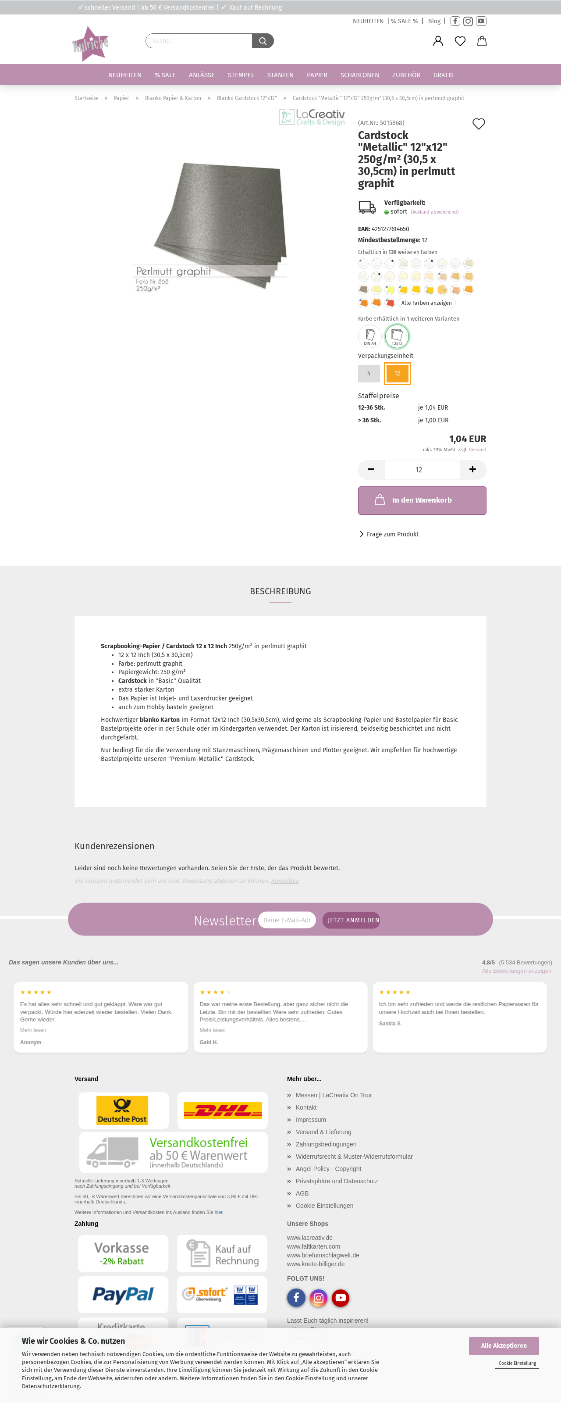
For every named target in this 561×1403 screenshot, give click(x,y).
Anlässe (202, 75)
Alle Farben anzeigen (426, 303)
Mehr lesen (33, 1030)
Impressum (311, 1119)
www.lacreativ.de (310, 1237)
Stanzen (280, 75)
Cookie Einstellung (517, 1363)
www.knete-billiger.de (316, 1263)
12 (397, 373)
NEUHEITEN (368, 21)
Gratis (443, 75)
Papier (317, 75)
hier (219, 1212)
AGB (302, 1193)
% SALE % (404, 21)
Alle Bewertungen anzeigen (516, 970)
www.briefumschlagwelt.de (323, 1255)
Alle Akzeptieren (504, 1345)
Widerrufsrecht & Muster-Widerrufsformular (354, 1156)
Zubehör (406, 75)
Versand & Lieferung (324, 1131)
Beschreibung (280, 591)
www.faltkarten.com (313, 1246)
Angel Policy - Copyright (328, 1168)
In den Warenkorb (412, 500)
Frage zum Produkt (393, 534)
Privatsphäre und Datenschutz (337, 1181)
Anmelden (285, 881)
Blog (434, 21)
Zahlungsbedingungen (326, 1144)
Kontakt (306, 1107)
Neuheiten (125, 75)
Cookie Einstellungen (325, 1205)
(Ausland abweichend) (435, 212)
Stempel (241, 75)
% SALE (165, 75)
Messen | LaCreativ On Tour (334, 1095)
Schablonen (360, 75)
